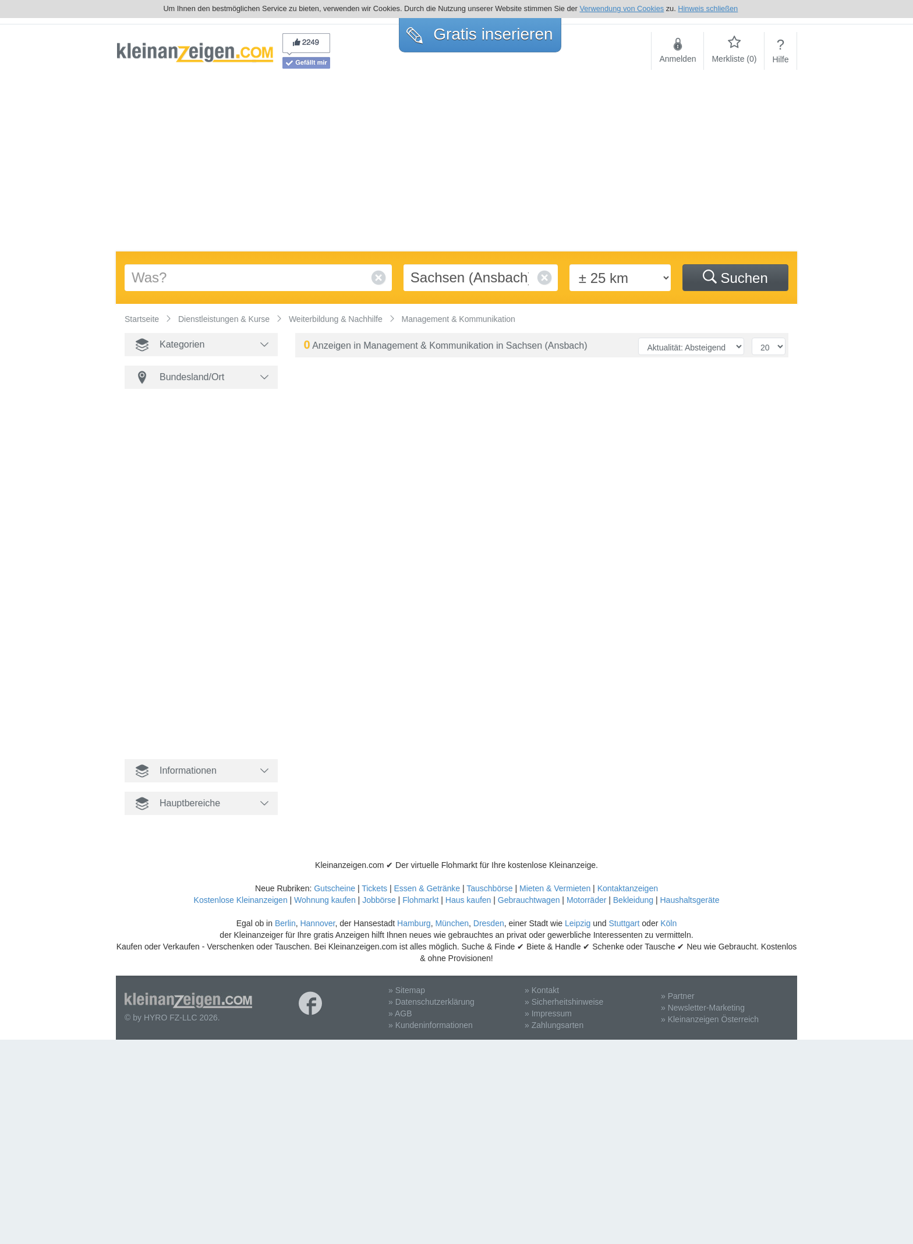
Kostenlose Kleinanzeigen (241, 900)
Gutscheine (334, 888)
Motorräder (586, 900)
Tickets (374, 888)
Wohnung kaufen (325, 900)
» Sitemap (406, 990)
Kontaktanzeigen (627, 888)
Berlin (285, 923)
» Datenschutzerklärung (431, 1001)
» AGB (400, 1013)
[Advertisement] (456, 164)
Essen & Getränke (427, 888)
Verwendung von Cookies (621, 8)
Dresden (488, 923)
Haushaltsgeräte (689, 900)
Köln (668, 923)
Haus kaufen (468, 900)
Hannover (317, 923)
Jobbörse (379, 900)
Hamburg (414, 923)
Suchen (735, 278)
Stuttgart (624, 923)
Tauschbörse (489, 888)
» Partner (678, 996)
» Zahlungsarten (554, 1025)
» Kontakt (542, 990)
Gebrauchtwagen (529, 900)
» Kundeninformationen (430, 1025)
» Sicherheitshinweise (564, 1001)
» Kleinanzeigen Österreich (710, 1019)
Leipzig (577, 923)
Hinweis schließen (708, 8)
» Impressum (548, 1013)
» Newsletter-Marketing (703, 1007)
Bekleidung (633, 900)
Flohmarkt (420, 900)
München (452, 923)
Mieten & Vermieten (554, 888)
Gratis (479, 34)
